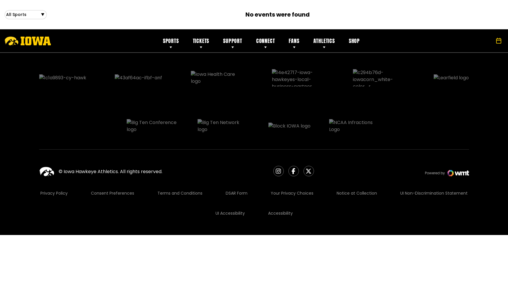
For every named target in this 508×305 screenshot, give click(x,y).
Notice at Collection (357, 165)
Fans (294, 43)
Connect (265, 43)
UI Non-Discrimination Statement (434, 165)
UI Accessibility (230, 185)
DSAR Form (236, 165)
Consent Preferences (112, 165)
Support (232, 43)
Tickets (201, 43)
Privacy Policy (54, 165)
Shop (354, 43)
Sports (171, 43)
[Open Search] (486, 43)
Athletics (324, 43)
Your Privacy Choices (292, 165)
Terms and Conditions (179, 165)
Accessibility (280, 185)
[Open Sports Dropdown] (26, 15)
